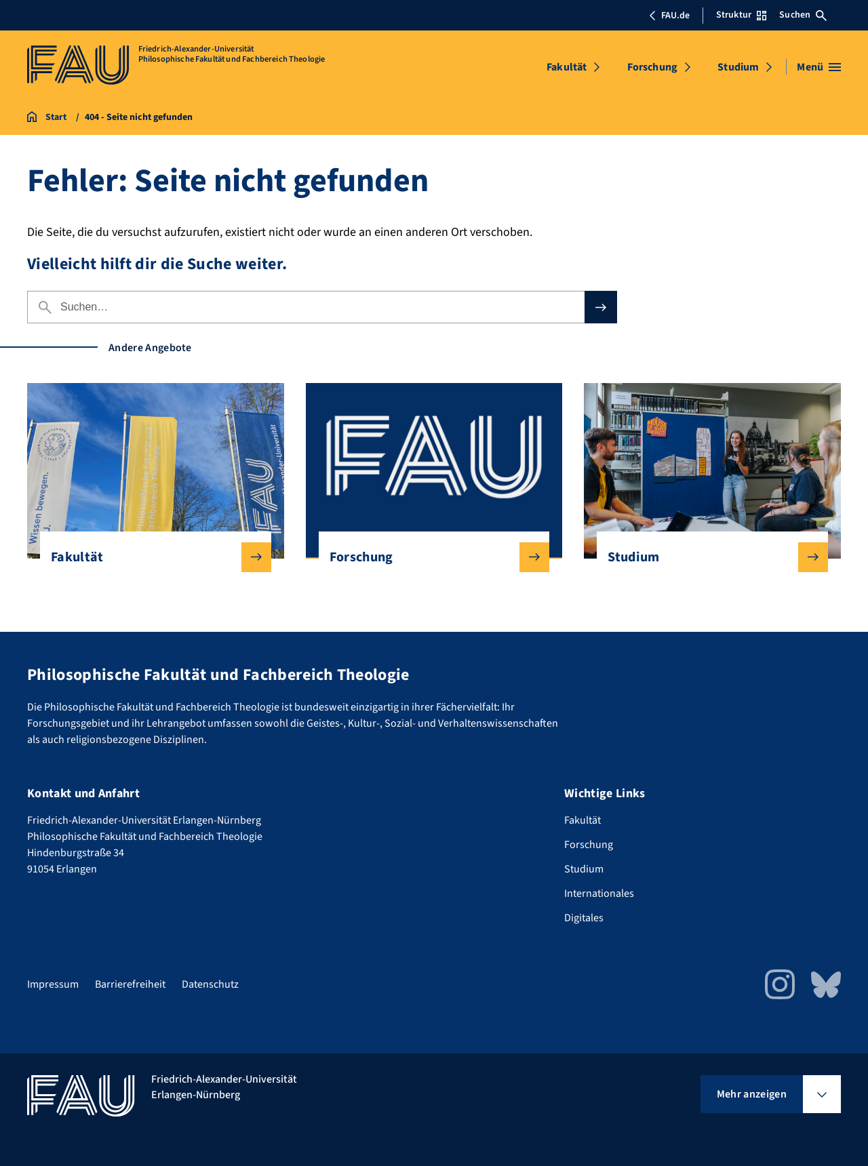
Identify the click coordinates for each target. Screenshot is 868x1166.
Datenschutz (210, 984)
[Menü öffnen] (819, 67)
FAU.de (669, 15)
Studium (738, 67)
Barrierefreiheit (130, 984)
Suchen (803, 15)
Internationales (599, 893)
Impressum (53, 984)
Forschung (652, 67)
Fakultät (567, 67)
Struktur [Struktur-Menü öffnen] (741, 15)
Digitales (584, 917)
